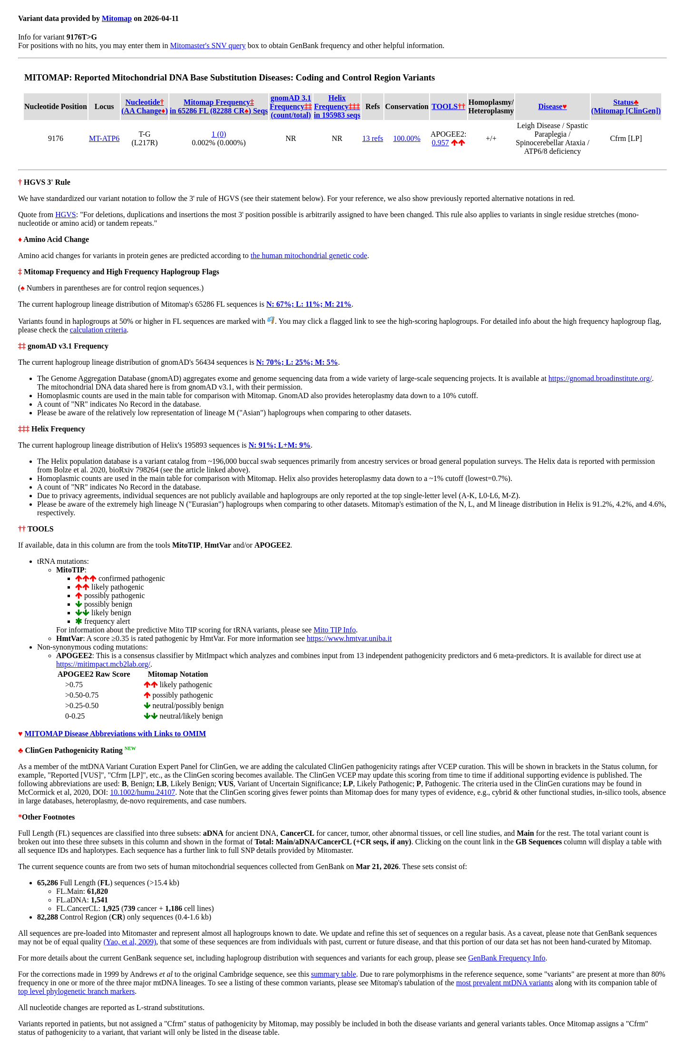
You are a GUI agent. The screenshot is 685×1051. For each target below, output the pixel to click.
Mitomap (117, 18)
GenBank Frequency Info (507, 958)
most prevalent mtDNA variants (504, 983)
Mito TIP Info (334, 630)
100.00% (407, 138)
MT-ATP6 (104, 138)
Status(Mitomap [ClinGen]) (626, 106)
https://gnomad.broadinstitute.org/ (600, 378)
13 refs (372, 138)
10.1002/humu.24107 (142, 792)
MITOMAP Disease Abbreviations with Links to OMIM (115, 734)
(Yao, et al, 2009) (130, 942)
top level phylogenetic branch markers (76, 991)
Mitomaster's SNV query (208, 45)
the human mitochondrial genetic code (309, 255)
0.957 (440, 143)
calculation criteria (98, 330)
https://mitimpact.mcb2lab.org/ (103, 664)
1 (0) (219, 134)
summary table (333, 974)
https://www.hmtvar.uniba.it (349, 638)
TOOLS (448, 106)
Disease (552, 106)
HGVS (65, 214)
